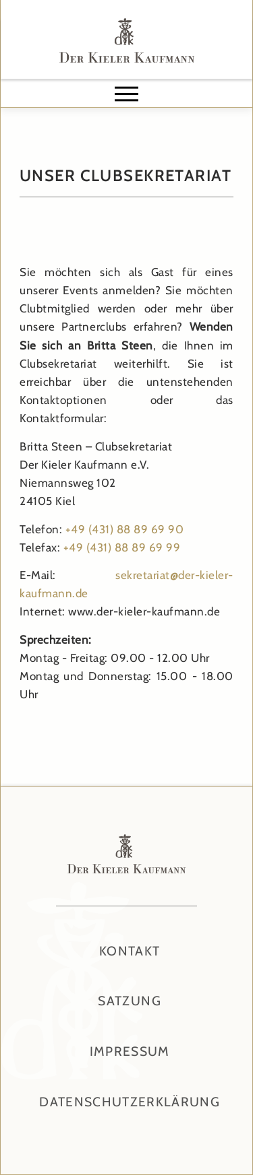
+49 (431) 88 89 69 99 (122, 547)
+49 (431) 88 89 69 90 (124, 529)
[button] (127, 93)
